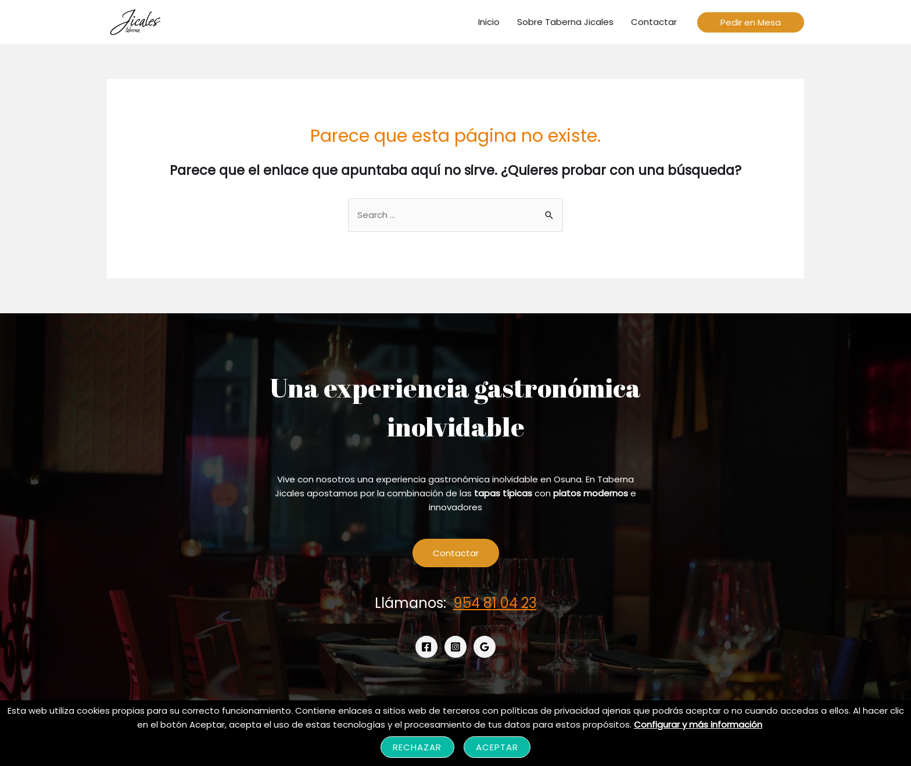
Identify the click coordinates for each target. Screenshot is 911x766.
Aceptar (497, 747)
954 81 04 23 (495, 603)
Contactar (456, 553)
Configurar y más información (698, 724)
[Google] (485, 647)
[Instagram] (455, 647)
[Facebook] (426, 647)
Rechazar (417, 747)
